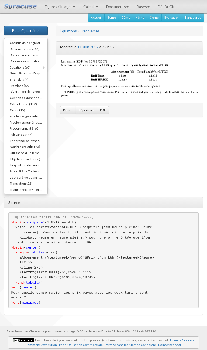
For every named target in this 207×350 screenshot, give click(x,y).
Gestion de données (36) (28, 98)
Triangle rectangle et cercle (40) (28, 189)
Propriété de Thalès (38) (27, 171)
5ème (126, 17)
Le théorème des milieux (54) (28, 177)
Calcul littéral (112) (23, 104)
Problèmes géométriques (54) (28, 116)
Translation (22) (21, 183)
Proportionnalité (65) (25, 128)
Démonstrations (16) (24, 49)
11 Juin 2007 (88, 47)
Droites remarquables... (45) (28, 61)
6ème (111, 17)
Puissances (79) (21, 134)
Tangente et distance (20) (28, 165)
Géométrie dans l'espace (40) (28, 73)
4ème (140, 17)
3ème (154, 17)
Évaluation (172, 17)
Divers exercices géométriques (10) (28, 91)
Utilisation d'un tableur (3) (28, 153)
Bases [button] (143, 6)
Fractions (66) (20, 85)
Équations (68, 31)
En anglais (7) (19, 79)
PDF (103, 110)
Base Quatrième (26, 30)
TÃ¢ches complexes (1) (26, 159)
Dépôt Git (166, 6)
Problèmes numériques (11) (28, 122)
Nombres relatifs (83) (25, 146)
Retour (68, 110)
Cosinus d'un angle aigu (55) (28, 43)
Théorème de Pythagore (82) (28, 140)
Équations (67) (20, 67)
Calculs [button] (90, 6)
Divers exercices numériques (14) (28, 55)
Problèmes (91, 31)
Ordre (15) (17, 110)
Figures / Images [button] (60, 6)
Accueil (96, 17)
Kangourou (193, 17)
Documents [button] (117, 6)
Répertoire (86, 110)
